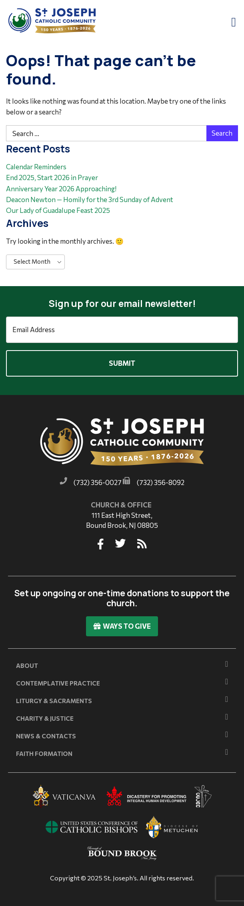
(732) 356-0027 (98, 482)
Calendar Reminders (36, 166)
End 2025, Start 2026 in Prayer (52, 177)
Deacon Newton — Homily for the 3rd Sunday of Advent (89, 199)
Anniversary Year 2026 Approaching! (61, 188)
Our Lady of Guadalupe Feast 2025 (58, 210)
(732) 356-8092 (160, 482)
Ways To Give (122, 626)
